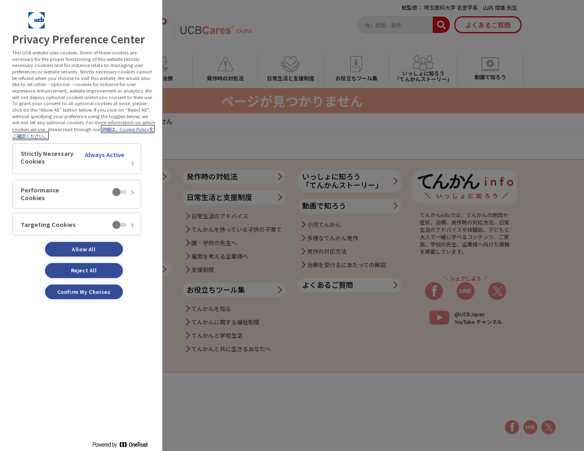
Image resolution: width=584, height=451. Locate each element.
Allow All (83, 249)
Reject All (84, 270)
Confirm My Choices (84, 291)
